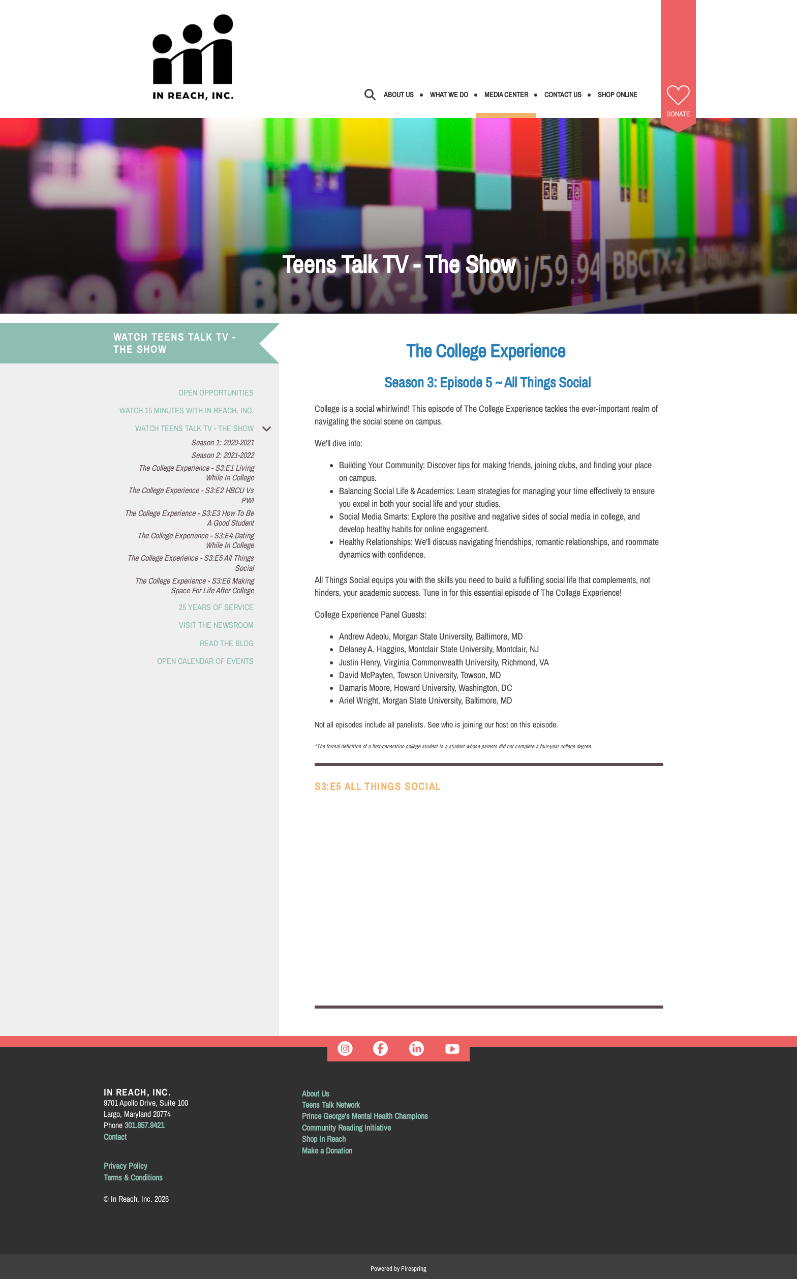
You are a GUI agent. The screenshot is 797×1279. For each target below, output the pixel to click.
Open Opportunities (216, 392)
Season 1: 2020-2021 (222, 442)
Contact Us (562, 94)
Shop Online (617, 94)
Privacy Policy (125, 1165)
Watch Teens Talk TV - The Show (207, 428)
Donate (678, 113)
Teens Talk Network (331, 1104)
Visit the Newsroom (216, 624)
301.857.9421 (144, 1125)
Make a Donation (327, 1150)
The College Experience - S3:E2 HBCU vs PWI (191, 495)
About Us (399, 94)
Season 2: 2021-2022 (222, 455)
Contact (115, 1136)
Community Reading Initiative (346, 1127)
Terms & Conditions (133, 1177)
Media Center (506, 94)
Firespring (413, 1268)
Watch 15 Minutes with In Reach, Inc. (186, 410)
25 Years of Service (216, 607)
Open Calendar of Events (205, 660)
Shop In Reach (324, 1138)
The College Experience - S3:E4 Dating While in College (195, 540)
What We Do (449, 94)
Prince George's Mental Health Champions (365, 1115)
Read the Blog (227, 643)
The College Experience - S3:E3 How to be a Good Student (189, 518)
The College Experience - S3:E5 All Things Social (190, 562)
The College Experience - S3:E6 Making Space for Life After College (194, 585)
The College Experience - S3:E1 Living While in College (196, 472)
